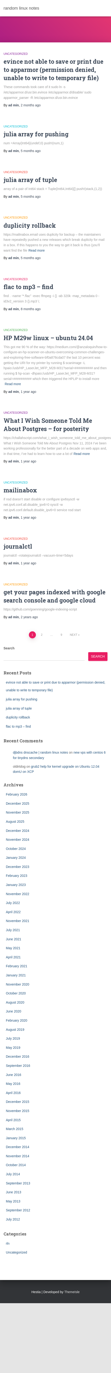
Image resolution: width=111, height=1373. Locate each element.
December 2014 (17, 1147)
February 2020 (16, 1020)
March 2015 (14, 1129)
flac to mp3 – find (28, 287)
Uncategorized (16, 54)
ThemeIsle (72, 1292)
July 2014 (13, 1174)
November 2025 (17, 812)
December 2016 (17, 1056)
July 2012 (13, 1219)
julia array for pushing (36, 134)
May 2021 (13, 948)
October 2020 (16, 993)
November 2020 (17, 984)
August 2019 (15, 1029)
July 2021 (13, 930)
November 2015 (17, 1111)
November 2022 (17, 894)
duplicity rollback (30, 225)
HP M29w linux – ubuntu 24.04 (48, 338)
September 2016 (18, 1066)
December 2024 (17, 831)
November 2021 (17, 921)
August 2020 (15, 1002)
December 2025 (17, 803)
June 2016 (13, 1075)
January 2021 (16, 975)
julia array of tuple (30, 180)
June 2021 (13, 939)
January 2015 (16, 1138)
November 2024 (17, 839)
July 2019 (13, 1038)
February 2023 (16, 876)
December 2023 (17, 867)
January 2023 (16, 885)
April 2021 (13, 957)
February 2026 (16, 794)
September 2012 (18, 1210)
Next (73, 634)
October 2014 (16, 1165)
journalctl (18, 546)
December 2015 (17, 1102)
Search (9, 648)
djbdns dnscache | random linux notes (40, 752)
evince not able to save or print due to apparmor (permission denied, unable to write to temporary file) (53, 70)
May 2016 (13, 1084)
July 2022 (13, 903)
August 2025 (15, 821)
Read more (36, 250)
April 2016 (13, 1093)
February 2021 (16, 966)
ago (31, 105)
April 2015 (13, 1120)
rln (8, 1243)
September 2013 (18, 1183)
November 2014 (17, 1156)
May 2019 (13, 1047)
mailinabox (20, 490)
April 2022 (13, 912)
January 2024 (16, 858)
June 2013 (13, 1192)
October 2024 (16, 849)
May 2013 (13, 1201)
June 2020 (13, 1011)
